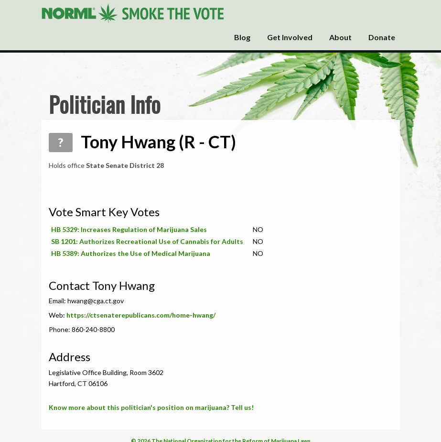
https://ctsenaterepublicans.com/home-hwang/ (140, 315)
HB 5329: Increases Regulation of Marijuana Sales (129, 229)
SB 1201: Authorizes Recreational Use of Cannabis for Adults (147, 241)
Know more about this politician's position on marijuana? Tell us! (151, 407)
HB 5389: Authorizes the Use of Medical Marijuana (130, 253)
